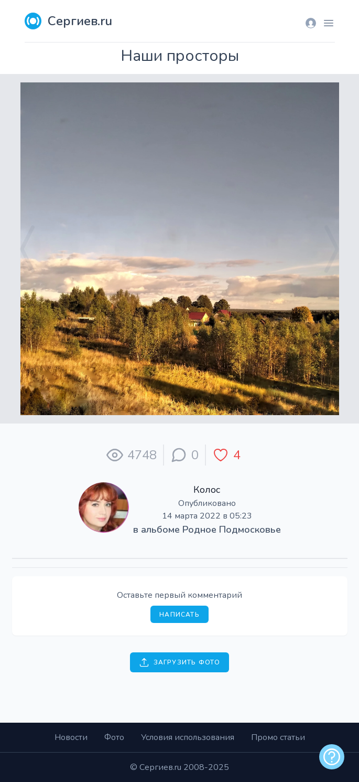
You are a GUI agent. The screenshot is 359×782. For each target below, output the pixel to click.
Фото (114, 737)
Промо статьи (278, 737)
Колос (206, 489)
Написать (179, 614)
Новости (71, 737)
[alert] (331, 756)
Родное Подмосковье (231, 529)
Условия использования (187, 737)
